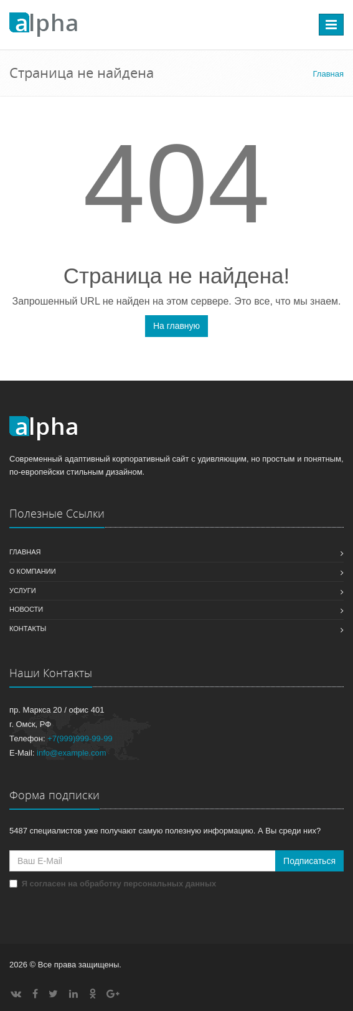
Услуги (22, 590)
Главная (24, 552)
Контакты (27, 628)
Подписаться (309, 861)
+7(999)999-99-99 (79, 738)
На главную (176, 326)
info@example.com (71, 752)
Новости (26, 609)
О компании (32, 571)
